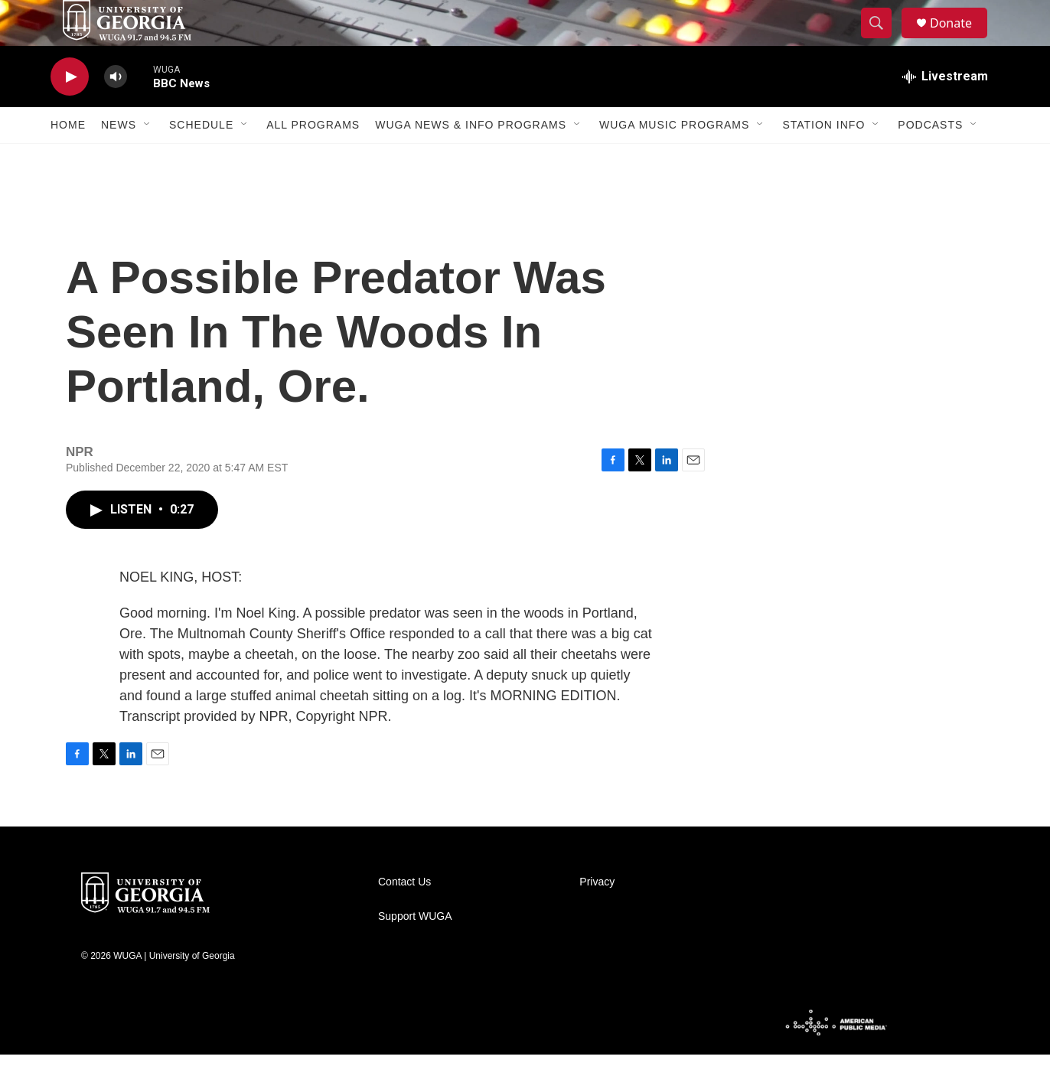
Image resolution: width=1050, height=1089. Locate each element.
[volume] (116, 111)
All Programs (313, 159)
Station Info (823, 159)
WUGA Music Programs (674, 159)
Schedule (201, 159)
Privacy (597, 916)
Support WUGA (415, 951)
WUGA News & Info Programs (470, 159)
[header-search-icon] (883, 40)
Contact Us (404, 916)
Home (68, 159)
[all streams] (945, 111)
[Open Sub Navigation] (148, 159)
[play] (69, 111)
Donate (960, 40)
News (118, 159)
